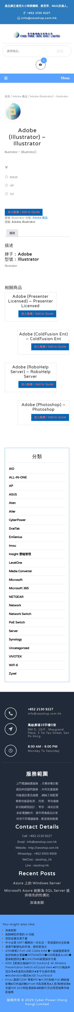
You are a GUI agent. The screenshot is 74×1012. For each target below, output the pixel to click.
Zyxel (12, 673)
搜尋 (60, 51)
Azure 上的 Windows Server (37, 883)
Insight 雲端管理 (20, 554)
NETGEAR (16, 597)
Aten (12, 503)
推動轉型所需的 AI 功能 (19, 934)
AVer (12, 511)
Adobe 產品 (20, 96)
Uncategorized (19, 648)
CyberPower (17, 520)
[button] (37, 78)
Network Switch (20, 614)
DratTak (14, 528)
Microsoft (15, 580)
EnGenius (15, 537)
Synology (15, 639)
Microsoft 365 (19, 588)
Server (13, 631)
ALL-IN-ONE (18, 477)
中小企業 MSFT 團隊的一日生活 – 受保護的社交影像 (37, 943)
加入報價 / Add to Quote (24, 212)
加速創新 (37, 903)
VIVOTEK (15, 656)
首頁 (7, 96)
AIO (11, 469)
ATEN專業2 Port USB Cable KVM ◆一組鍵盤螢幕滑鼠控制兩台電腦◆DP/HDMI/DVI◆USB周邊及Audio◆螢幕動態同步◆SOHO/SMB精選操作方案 (38, 955)
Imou (12, 545)
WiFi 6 (13, 665)
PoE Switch (17, 622)
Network (15, 605)
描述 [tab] (12, 233)
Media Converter (20, 571)
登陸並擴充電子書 (16, 938)
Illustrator (28, 222)
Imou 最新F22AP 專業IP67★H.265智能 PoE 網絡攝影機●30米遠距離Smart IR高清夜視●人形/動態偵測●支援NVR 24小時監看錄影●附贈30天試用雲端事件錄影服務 (37, 986)
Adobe (16, 222)
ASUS (13, 494)
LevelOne (15, 563)
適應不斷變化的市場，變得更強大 (26, 947)
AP (11, 486)
